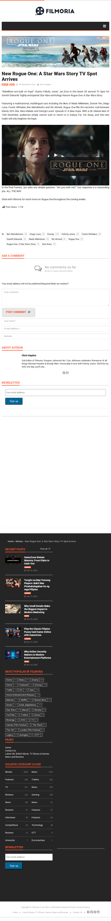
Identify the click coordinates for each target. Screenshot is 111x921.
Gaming (28, 567)
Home (11, 541)
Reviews (9, 795)
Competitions (11, 825)
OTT (34, 833)
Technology (37, 825)
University (10, 840)
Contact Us (10, 750)
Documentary (38, 840)
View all (43, 549)
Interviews (10, 817)
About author (12, 347)
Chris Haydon (45, 84)
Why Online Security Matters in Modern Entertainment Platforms (37, 654)
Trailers (35, 779)
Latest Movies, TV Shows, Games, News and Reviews (45, 912)
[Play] (55, 155)
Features (9, 779)
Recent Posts (15, 549)
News (12, 84)
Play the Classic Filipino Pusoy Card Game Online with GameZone (37, 631)
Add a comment (13, 255)
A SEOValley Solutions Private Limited (66, 907)
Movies (5, 84)
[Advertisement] (53, 219)
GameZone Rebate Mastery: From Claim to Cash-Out (36, 560)
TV (6, 787)
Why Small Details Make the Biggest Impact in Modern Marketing (37, 609)
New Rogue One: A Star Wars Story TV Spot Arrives (49, 76)
